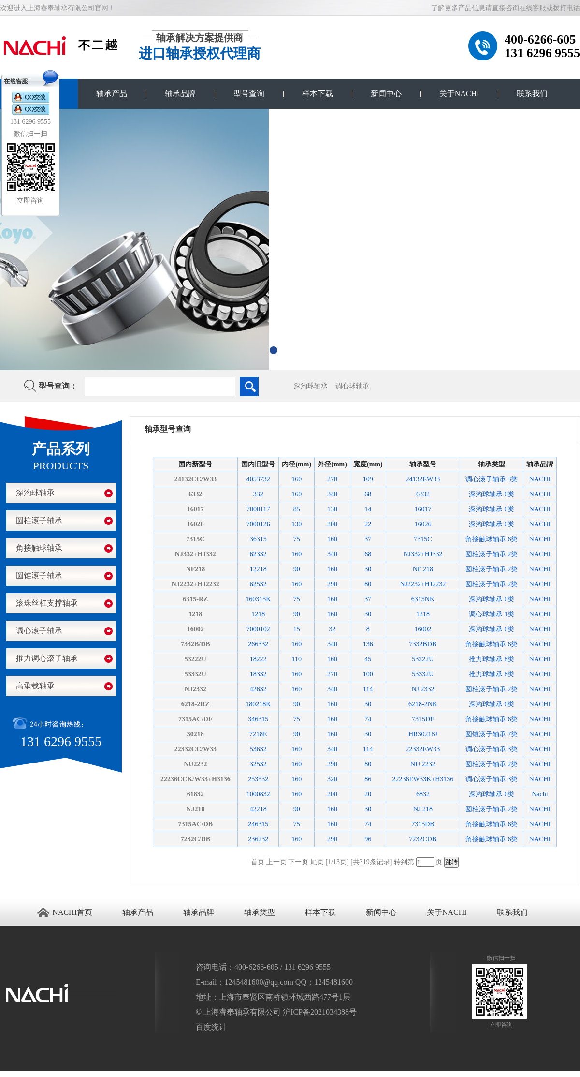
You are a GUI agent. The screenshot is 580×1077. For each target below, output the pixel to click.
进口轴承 (40, 1074)
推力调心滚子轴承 (47, 658)
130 (332, 509)
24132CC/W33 (195, 479)
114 (368, 689)
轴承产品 (111, 94)
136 (368, 644)
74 (367, 719)
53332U (195, 674)
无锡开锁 (20, 1074)
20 (367, 794)
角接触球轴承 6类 (491, 539)
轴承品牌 (180, 94)
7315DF (423, 719)
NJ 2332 (422, 689)
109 (368, 479)
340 (332, 494)
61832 (195, 794)
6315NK (423, 599)
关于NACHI (459, 94)
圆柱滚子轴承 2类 (491, 554)
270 (332, 479)
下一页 (298, 862)
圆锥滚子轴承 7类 (491, 734)
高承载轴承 (35, 686)
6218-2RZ (195, 704)
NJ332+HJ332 (195, 554)
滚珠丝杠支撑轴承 (47, 603)
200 (332, 524)
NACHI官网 (83, 1074)
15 (296, 629)
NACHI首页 (72, 912)
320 (332, 779)
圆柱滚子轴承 (39, 520)
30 (367, 569)
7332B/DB (195, 644)
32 (332, 629)
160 (296, 479)
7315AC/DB (195, 824)
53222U (195, 659)
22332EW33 (423, 749)
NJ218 (195, 809)
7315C (195, 539)
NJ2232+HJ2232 (195, 584)
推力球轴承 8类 (492, 659)
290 (332, 584)
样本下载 (317, 94)
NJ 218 (423, 809)
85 (296, 509)
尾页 (317, 862)
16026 (195, 524)
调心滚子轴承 (39, 631)
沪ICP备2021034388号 (320, 1012)
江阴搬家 (30, 1074)
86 (367, 779)
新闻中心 (386, 94)
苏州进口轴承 (7, 1074)
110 (296, 659)
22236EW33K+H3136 (422, 779)
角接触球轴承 (39, 548)
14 (367, 509)
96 (367, 839)
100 (368, 674)
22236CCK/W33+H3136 (195, 779)
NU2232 (195, 764)
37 (367, 539)
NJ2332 (195, 689)
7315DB (422, 824)
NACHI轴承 (52, 1074)
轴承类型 (259, 912)
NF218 (195, 569)
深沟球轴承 (311, 385)
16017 (195, 509)
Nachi (540, 794)
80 (367, 584)
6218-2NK (422, 704)
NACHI (540, 479)
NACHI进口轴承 (67, 1074)
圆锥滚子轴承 (39, 575)
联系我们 (532, 94)
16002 (195, 629)
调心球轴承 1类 (492, 614)
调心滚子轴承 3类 (491, 479)
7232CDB (423, 839)
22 (367, 524)
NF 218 (423, 569)
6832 (423, 794)
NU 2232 (422, 764)
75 (296, 539)
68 (367, 494)
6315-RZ (195, 599)
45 (367, 659)
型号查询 (248, 94)
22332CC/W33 (195, 749)
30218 (195, 734)
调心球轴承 (352, 385)
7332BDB (423, 644)
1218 (195, 614)
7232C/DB (195, 839)
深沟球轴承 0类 (492, 494)
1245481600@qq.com (259, 982)
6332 (195, 494)
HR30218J (422, 734)
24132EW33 (423, 479)
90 (296, 569)
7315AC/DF (195, 719)
